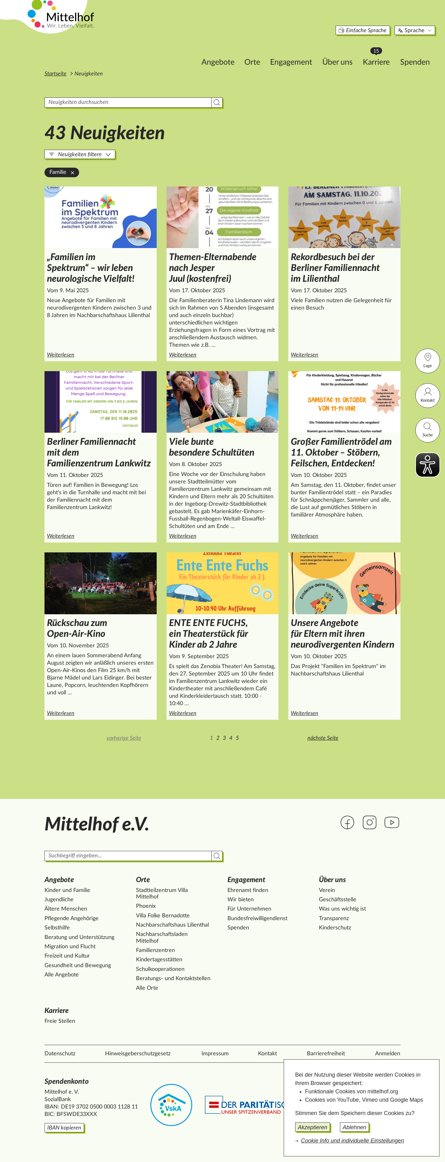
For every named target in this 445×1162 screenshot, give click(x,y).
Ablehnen (354, 1127)
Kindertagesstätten (159, 960)
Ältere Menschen (65, 909)
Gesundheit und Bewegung (77, 965)
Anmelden (387, 1054)
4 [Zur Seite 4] (230, 738)
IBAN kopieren (64, 1128)
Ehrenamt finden (247, 890)
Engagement (257, 51)
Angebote (183, 51)
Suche (427, 429)
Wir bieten (240, 900)
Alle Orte (147, 988)
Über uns (303, 51)
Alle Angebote (61, 975)
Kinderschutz (335, 928)
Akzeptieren (312, 1127)
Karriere (344, 49)
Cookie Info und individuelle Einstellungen (352, 1141)
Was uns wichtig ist (342, 909)
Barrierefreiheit (326, 1054)
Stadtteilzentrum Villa (162, 894)
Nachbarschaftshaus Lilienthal (172, 925)
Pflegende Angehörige (71, 918)
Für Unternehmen (249, 909)
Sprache (381, 20)
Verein (327, 890)
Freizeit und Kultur (67, 956)
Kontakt (427, 395)
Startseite (55, 74)
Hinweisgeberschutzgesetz (138, 1054)
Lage (427, 360)
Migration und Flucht (69, 947)
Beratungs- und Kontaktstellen (173, 978)
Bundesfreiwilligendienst (257, 918)
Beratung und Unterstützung (79, 937)
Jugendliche (59, 900)
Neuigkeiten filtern (80, 154)
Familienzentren (155, 950)
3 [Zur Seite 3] (224, 738)
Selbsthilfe (57, 928)
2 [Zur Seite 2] (217, 738)
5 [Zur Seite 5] (237, 738)
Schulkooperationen (160, 969)
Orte (218, 51)
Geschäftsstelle (337, 900)
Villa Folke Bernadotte (163, 916)
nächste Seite (322, 738)
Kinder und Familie (67, 890)
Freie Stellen (59, 1021)
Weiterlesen (102, 354)
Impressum (215, 1054)
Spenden (381, 51)
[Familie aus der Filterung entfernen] (72, 173)
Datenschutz (59, 1054)
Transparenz (334, 918)
